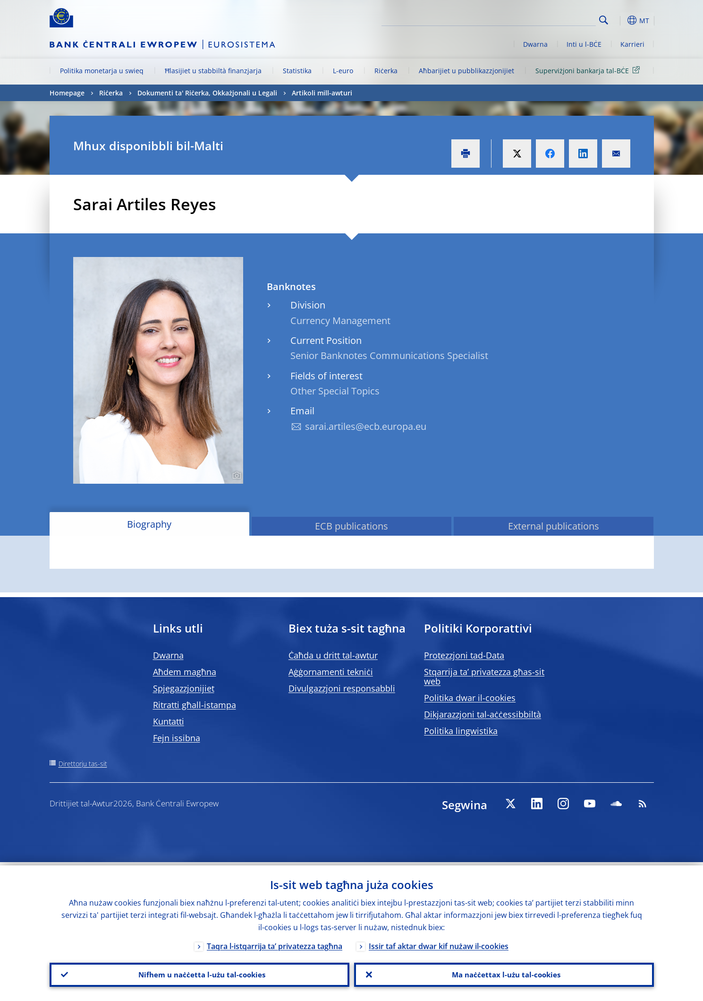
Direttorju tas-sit (83, 763)
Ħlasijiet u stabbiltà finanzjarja (213, 70)
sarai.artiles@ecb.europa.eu (365, 426)
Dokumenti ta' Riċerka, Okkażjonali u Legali (207, 92)
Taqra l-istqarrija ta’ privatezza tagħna (274, 943)
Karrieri (632, 44)
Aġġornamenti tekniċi (330, 671)
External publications (553, 526)
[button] (621, 20)
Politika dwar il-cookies (470, 697)
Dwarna (535, 44)
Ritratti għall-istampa (194, 704)
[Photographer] (235, 475)
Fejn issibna (176, 738)
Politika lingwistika (461, 730)
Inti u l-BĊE (584, 44)
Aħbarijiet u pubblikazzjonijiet (466, 70)
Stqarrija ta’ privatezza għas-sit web (484, 676)
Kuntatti (168, 721)
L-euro (343, 70)
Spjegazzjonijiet (183, 688)
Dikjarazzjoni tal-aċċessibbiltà (482, 714)
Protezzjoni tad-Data (464, 655)
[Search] (548, 19)
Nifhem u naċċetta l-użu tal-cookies (199, 973)
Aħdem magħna (184, 671)
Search (603, 20)
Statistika (297, 70)
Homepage (67, 92)
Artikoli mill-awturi (322, 92)
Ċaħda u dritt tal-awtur (333, 655)
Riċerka (386, 70)
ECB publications (351, 526)
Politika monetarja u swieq (102, 70)
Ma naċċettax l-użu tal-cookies (504, 973)
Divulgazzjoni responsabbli (341, 688)
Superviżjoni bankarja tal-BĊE (589, 70)
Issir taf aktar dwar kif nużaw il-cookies (438, 943)
